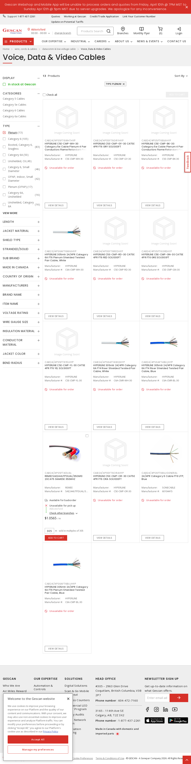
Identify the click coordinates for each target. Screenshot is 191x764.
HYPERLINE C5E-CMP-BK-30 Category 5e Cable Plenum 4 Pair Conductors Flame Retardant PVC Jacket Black (163, 148)
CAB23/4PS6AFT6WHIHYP (60, 251)
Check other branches (61, 513)
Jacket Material (16, 231)
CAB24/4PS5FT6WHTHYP (60, 140)
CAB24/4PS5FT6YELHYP (59, 362)
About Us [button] (122, 41)
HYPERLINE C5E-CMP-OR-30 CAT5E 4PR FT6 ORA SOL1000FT (114, 478)
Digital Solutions (76, 685)
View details (56, 205)
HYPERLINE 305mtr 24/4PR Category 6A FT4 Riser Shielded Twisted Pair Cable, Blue (163, 368)
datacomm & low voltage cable (59, 49)
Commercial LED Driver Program (76, 707)
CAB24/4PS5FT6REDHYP (108, 251)
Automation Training (73, 730)
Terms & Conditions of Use (110, 758)
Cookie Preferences (82, 758)
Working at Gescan (75, 16)
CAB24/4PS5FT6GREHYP (157, 251)
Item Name (10, 304)
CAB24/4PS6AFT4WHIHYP (109, 362)
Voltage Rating (15, 313)
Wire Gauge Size (15, 322)
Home (6, 49)
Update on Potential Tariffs (67, 21)
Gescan (9, 679)
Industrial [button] (79, 41)
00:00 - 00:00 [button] (39, 33)
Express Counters (77, 700)
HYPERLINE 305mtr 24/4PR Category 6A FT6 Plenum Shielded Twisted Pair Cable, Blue (66, 589)
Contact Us (176, 41)
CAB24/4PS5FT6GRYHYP (108, 140)
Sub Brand (11, 258)
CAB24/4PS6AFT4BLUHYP (157, 362)
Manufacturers (15, 285)
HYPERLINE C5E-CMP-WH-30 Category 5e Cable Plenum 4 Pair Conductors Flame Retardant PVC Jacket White (66, 148)
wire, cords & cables (26, 49)
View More (10, 213)
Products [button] (18, 41)
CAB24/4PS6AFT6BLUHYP (60, 583)
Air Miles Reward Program (14, 692)
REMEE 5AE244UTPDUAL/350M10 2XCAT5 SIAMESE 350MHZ (64, 478)
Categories (12, 93)
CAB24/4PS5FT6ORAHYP (108, 473)
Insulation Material (19, 331)
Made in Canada (16, 267)
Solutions (74, 679)
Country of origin (18, 276)
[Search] (95, 31)
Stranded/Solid (16, 249)
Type (6, 126)
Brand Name (12, 295)
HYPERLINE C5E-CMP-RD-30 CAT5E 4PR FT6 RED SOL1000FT (113, 256)
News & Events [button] (148, 41)
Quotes (55, 16)
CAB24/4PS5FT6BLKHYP (156, 140)
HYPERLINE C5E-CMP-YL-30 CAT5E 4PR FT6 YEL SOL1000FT (65, 367)
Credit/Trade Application (104, 16)
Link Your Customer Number (139, 16)
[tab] (21, 78)
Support (12, 16)
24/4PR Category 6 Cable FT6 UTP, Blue (163, 478)
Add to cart (56, 537)
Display (9, 78)
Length (8, 222)
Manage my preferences (38, 749)
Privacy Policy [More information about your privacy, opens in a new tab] (50, 731)
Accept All (38, 739)
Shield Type (12, 240)
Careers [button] (101, 41)
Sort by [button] (179, 76)
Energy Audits (74, 714)
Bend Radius (12, 363)
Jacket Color (14, 354)
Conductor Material (13, 342)
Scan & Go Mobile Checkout (77, 692)
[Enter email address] (157, 698)
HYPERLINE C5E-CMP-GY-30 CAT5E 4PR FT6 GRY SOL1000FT (113, 145)
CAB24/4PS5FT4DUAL (58, 473)
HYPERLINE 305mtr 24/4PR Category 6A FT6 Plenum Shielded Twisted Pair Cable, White (66, 257)
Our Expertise (46, 679)
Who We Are (11, 685)
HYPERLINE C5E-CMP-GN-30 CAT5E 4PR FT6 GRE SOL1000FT (162, 256)
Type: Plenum (113, 84)
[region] (38, 727)
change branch (62, 33)
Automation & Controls (43, 687)
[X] (68, 699)
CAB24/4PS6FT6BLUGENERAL (159, 473)
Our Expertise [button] (52, 41)
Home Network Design (75, 721)
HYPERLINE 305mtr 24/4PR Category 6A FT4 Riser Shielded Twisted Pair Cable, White (115, 368)
